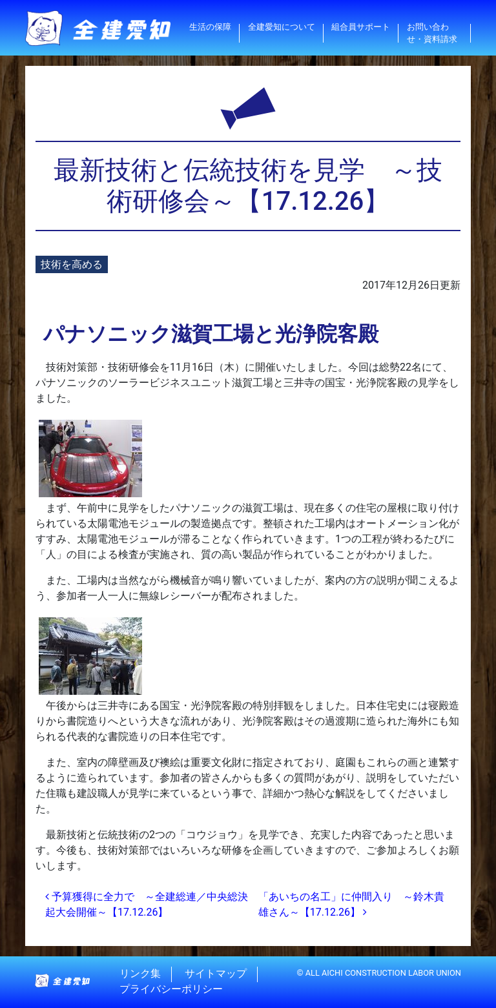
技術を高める (72, 264)
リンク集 (140, 974)
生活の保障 (210, 27)
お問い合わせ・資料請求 (432, 33)
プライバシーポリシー (171, 989)
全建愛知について (281, 27)
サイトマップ (216, 974)
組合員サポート (360, 27)
